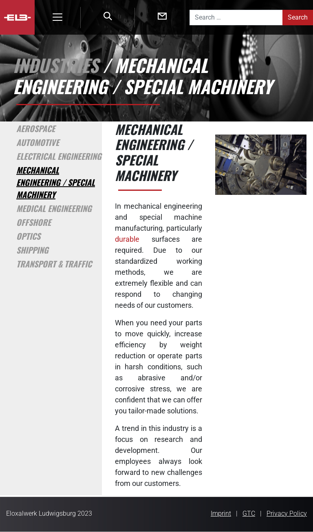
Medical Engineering (54, 208)
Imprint (221, 513)
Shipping (32, 250)
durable (127, 239)
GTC (248, 513)
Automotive (37, 142)
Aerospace (35, 128)
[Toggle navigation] (57, 17)
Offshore (33, 222)
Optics (28, 236)
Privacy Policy (287, 513)
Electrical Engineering (58, 156)
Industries (55, 65)
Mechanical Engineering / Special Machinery (55, 182)
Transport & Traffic (54, 264)
